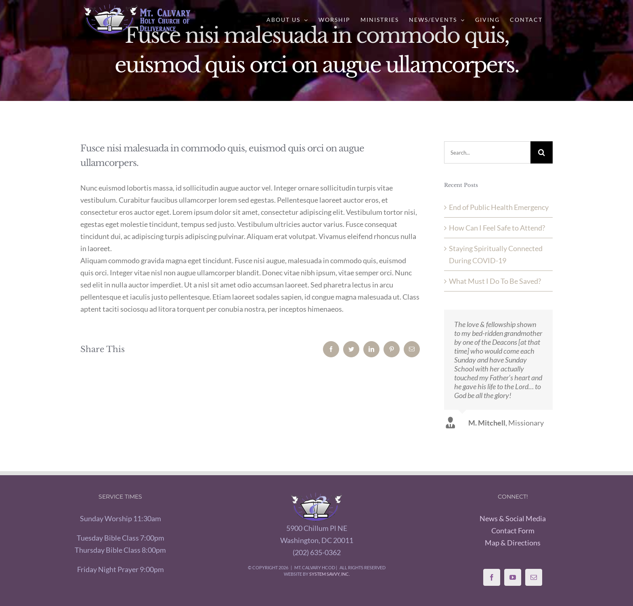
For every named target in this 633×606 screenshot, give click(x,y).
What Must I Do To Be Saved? (495, 281)
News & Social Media (513, 518)
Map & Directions (513, 542)
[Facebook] (491, 577)
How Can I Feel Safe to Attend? (497, 227)
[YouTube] (512, 577)
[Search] (541, 152)
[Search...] (487, 152)
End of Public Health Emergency (499, 207)
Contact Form (512, 530)
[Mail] (533, 577)
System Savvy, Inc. (329, 574)
